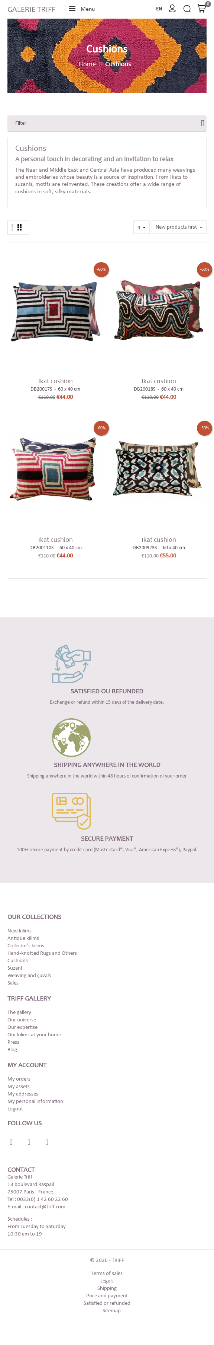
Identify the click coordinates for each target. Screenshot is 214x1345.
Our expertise (22, 1027)
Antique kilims (23, 938)
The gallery (19, 1012)
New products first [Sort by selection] (177, 227)
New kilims (19, 931)
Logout (15, 1109)
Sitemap (112, 1311)
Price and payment (107, 1296)
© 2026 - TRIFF (107, 1260)
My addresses (22, 1094)
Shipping (107, 1288)
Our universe (21, 1020)
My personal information (35, 1101)
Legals (107, 1281)
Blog (12, 1050)
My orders (18, 1079)
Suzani (14, 968)
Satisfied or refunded (107, 1303)
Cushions (17, 961)
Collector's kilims (25, 946)
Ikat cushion (55, 381)
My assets (18, 1087)
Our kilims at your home (34, 1035)
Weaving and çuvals (29, 976)
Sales (13, 983)
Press (13, 1042)
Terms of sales (107, 1273)
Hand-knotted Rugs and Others (42, 953)
